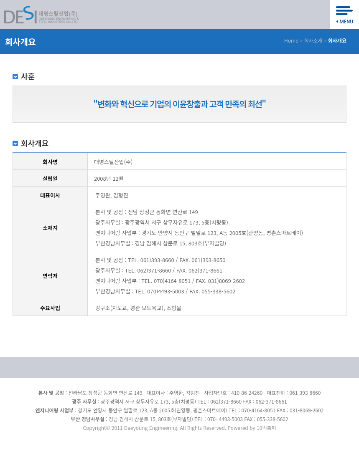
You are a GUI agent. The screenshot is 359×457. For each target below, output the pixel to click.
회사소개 (313, 40)
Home (291, 40)
